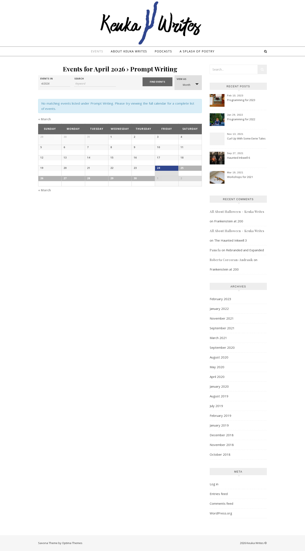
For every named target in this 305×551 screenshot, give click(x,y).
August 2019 (219, 396)
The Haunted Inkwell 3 (230, 240)
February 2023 (220, 299)
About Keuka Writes (129, 51)
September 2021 (222, 328)
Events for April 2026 (94, 69)
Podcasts (163, 51)
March (44, 119)
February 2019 (220, 415)
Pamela (215, 250)
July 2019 (216, 406)
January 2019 (219, 425)
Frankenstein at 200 (228, 221)
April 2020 (217, 377)
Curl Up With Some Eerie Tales (246, 138)
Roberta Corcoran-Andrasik (231, 260)
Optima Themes (72, 543)
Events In (46, 78)
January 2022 (219, 308)
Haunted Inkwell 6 (238, 158)
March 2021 (218, 338)
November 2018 (222, 445)
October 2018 (220, 454)
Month (184, 84)
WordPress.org (221, 513)
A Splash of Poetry (197, 51)
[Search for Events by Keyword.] (95, 84)
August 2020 (219, 357)
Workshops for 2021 (240, 177)
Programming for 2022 (241, 119)
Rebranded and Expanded (245, 250)
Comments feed (221, 503)
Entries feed (219, 494)
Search (79, 78)
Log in (214, 484)
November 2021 (222, 318)
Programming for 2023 (241, 100)
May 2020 (217, 367)
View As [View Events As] (181, 79)
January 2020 (219, 386)
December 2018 (222, 435)
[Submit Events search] (157, 81)
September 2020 (222, 347)
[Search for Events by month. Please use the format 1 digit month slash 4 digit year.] (55, 84)
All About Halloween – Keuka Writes (237, 212)
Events (97, 51)
